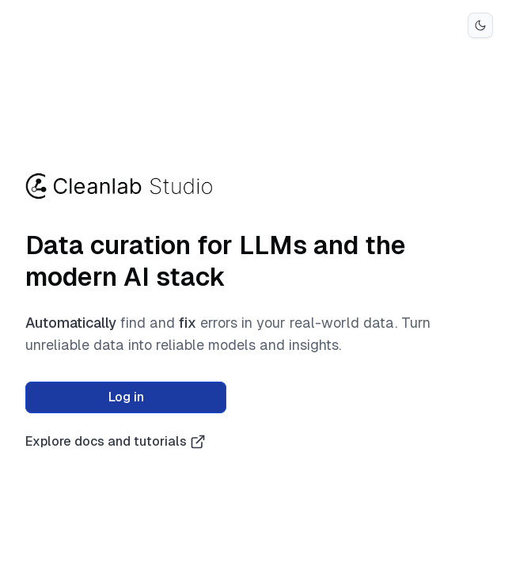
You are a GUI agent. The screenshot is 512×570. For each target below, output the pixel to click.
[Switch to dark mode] (480, 25)
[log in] (125, 397)
